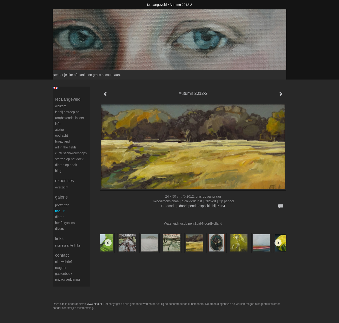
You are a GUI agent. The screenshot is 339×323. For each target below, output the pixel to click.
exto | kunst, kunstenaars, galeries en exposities (66, 4)
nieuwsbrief (63, 262)
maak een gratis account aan (98, 75)
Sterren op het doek (69, 159)
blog (58, 171)
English (55, 88)
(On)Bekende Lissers (69, 118)
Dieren (59, 217)
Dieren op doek (66, 165)
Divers (59, 229)
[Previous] (108, 242)
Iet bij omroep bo (67, 112)
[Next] (278, 242)
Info (58, 124)
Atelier (59, 130)
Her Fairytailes (65, 223)
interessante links (68, 245)
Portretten (62, 205)
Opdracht (61, 135)
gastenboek (63, 273)
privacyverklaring (67, 279)
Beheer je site (63, 75)
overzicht (61, 187)
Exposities (64, 180)
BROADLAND (62, 141)
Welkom (60, 106)
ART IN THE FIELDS (66, 147)
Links (59, 238)
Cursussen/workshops (71, 153)
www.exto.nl (94, 304)
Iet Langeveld (157, 5)
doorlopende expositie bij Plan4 (202, 206)
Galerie (61, 197)
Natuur (60, 211)
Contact (62, 255)
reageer (60, 268)
